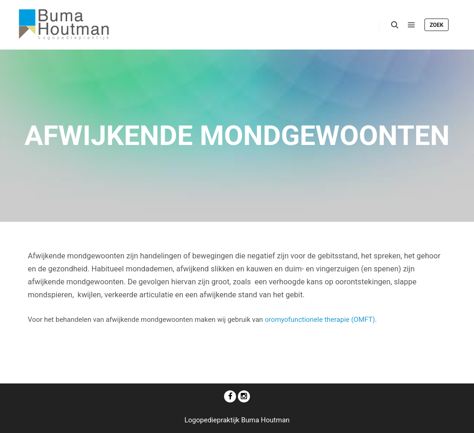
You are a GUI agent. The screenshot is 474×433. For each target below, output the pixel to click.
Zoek (436, 25)
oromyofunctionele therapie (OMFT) (320, 319)
